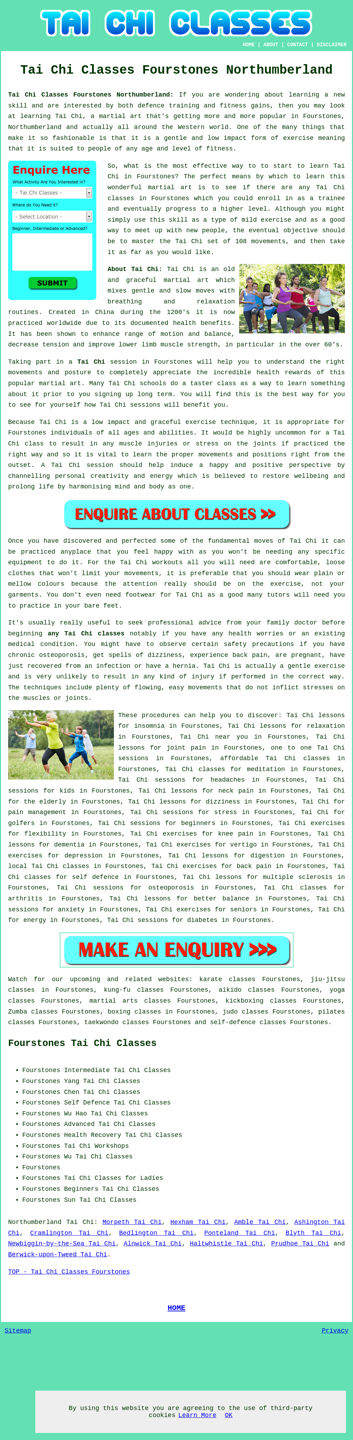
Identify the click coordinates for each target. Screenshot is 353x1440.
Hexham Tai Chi (198, 1222)
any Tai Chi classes (86, 633)
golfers (21, 823)
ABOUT (270, 45)
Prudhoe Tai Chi (300, 1243)
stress (225, 812)
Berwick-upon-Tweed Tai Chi (57, 1254)
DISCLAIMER (331, 45)
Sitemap (18, 1330)
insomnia (149, 726)
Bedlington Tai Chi (156, 1233)
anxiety (71, 909)
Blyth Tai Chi (313, 1233)
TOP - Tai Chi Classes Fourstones (69, 1271)
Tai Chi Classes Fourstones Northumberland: (93, 94)
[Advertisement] (285, 1109)
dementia (69, 844)
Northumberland (34, 1222)
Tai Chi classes (298, 758)
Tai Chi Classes (111, 1081)
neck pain (236, 790)
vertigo (243, 844)
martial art (170, 187)
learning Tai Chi (51, 116)
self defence (95, 877)
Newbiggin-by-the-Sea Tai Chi (62, 1243)
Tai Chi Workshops (96, 1146)
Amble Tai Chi (260, 1222)
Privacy (335, 1330)
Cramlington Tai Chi (69, 1233)
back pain (254, 866)
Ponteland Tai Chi (239, 1233)
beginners (198, 823)
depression (84, 855)
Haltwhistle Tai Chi (226, 1243)
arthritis (25, 898)
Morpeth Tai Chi (132, 1222)
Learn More (197, 1415)
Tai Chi (91, 361)
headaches (228, 779)
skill (17, 105)
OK (229, 1415)
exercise (276, 219)
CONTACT (297, 45)
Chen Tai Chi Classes (102, 1092)
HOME (249, 45)
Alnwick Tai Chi (153, 1243)
